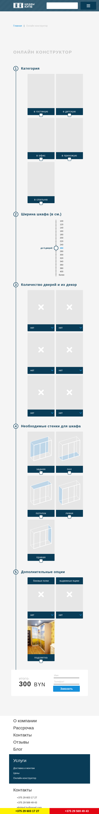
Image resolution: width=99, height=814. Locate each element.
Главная (17, 26)
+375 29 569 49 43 (27, 802)
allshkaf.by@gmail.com (29, 807)
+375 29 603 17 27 (27, 797)
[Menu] (88, 6)
